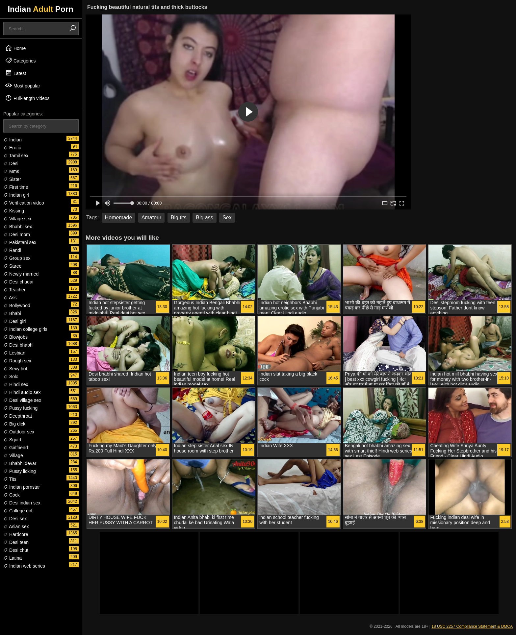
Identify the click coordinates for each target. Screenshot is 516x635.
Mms (11, 171)
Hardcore (15, 534)
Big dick (14, 424)
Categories (20, 60)
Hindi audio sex (22, 392)
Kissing (13, 210)
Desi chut (15, 550)
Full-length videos (27, 98)
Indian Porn (40, 9)
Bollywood (16, 305)
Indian (12, 139)
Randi (12, 250)
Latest (15, 73)
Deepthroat (17, 416)
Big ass (204, 217)
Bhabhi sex (17, 226)
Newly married (21, 274)
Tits (9, 479)
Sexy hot (15, 368)
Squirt (12, 439)
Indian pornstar (21, 487)
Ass (9, 297)
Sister (12, 179)
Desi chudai (18, 281)
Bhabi (12, 313)
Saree (12, 266)
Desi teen (16, 542)
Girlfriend (15, 447)
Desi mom (16, 234)
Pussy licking (19, 471)
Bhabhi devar (19, 463)
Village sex (17, 218)
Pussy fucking (20, 408)
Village (13, 455)
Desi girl (14, 321)
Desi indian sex (21, 502)
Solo (10, 376)
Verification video (23, 203)
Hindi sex (15, 384)
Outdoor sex (18, 431)
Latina (12, 558)
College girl (17, 510)
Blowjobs (15, 337)
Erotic (12, 147)
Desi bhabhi (18, 345)
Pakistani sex (19, 242)
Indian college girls (25, 329)
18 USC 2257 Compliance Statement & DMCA (472, 626)
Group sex (16, 258)
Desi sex (15, 518)
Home (15, 48)
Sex (227, 217)
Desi (10, 163)
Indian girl (16, 195)
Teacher (14, 289)
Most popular (22, 85)
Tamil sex (15, 155)
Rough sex (17, 360)
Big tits (179, 217)
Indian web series (24, 566)
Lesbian (14, 352)
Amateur (151, 217)
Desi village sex (22, 400)
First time (15, 187)
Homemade (118, 217)
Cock (11, 495)
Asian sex (16, 526)
